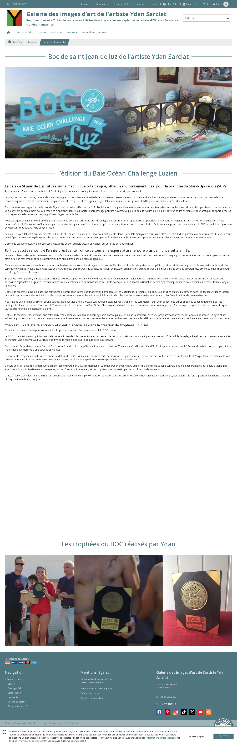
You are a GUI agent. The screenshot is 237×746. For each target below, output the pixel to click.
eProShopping (72, 723)
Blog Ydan (15, 42)
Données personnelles (91, 698)
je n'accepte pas (196, 736)
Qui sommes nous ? (17, 706)
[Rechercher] (228, 18)
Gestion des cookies (90, 693)
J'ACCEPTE (223, 736)
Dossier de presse (17, 701)
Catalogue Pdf (14, 688)
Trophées (32, 42)
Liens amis (13, 697)
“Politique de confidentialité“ (33, 740)
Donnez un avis (13, 679)
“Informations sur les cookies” (160, 737)
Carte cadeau (14, 692)
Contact (154, 4)
